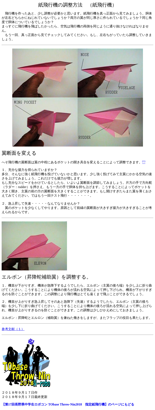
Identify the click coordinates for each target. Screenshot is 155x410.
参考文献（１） (13, 329)
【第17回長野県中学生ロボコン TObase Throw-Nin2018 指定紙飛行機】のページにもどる (68, 404)
